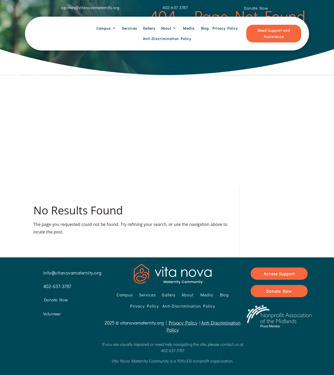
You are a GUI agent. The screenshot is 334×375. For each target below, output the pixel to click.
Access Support (279, 268)
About (165, 28)
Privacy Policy (225, 28)
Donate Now (279, 286)
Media (187, 28)
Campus (103, 28)
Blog (203, 28)
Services (128, 28)
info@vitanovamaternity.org (72, 268)
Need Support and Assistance (273, 33)
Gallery (148, 28)
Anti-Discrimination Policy (167, 38)
